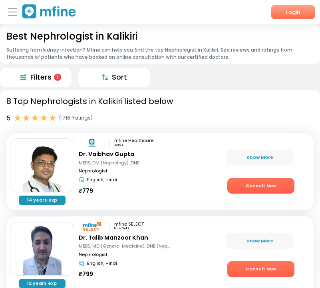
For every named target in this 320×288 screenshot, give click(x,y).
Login (293, 12)
